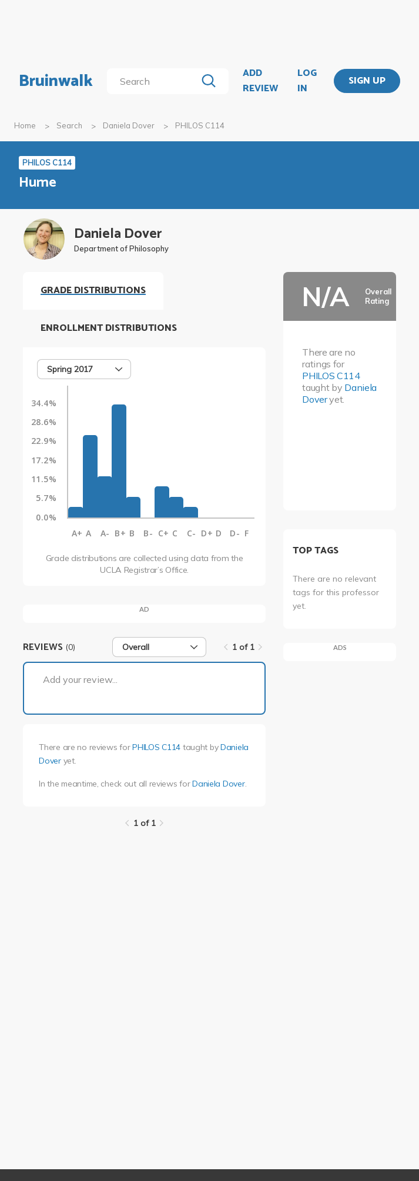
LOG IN (307, 81)
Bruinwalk (56, 81)
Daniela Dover (129, 125)
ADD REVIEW (260, 81)
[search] (154, 81)
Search (69, 125)
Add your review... (80, 679)
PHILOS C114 (156, 747)
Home (25, 125)
